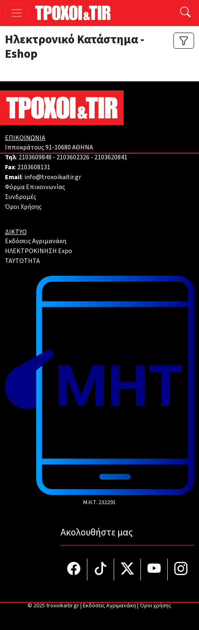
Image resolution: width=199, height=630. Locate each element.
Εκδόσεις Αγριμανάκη (35, 241)
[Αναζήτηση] (185, 13)
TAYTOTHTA (22, 260)
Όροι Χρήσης (23, 206)
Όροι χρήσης (155, 606)
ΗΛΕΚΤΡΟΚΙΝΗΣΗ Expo (38, 251)
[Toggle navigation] (16, 13)
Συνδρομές (20, 196)
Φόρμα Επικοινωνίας (35, 187)
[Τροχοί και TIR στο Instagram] (181, 569)
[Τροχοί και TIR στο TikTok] (100, 569)
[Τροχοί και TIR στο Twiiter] (127, 569)
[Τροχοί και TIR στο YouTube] (154, 569)
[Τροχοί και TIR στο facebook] (74, 569)
